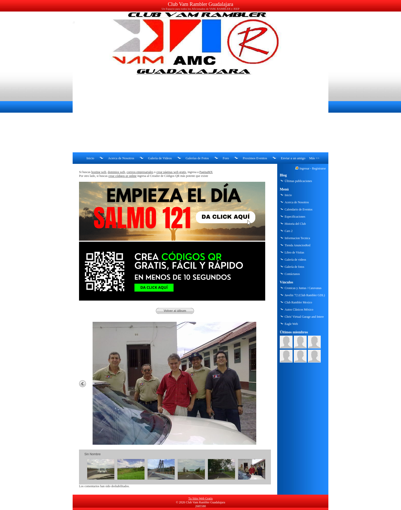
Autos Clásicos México (299, 309)
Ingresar (304, 168)
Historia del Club (295, 224)
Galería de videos (295, 259)
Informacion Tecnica (297, 238)
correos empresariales (140, 172)
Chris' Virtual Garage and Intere (304, 316)
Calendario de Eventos (299, 209)
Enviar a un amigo (293, 158)
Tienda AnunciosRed (297, 245)
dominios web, (117, 172)
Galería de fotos (294, 267)
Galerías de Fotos (197, 158)
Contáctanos (292, 274)
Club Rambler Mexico (298, 302)
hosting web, (99, 172)
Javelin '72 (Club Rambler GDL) (305, 295)
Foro (226, 158)
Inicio (90, 158)
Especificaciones (295, 216)
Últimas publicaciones (298, 181)
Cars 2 (289, 231)
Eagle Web (291, 324)
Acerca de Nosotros (121, 158)
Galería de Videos (160, 158)
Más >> (314, 158)
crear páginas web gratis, (171, 172)
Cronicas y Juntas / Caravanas (303, 288)
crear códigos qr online (122, 176)
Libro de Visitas (294, 252)
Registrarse (319, 168)
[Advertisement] (200, 114)
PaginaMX (206, 172)
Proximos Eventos (255, 158)
